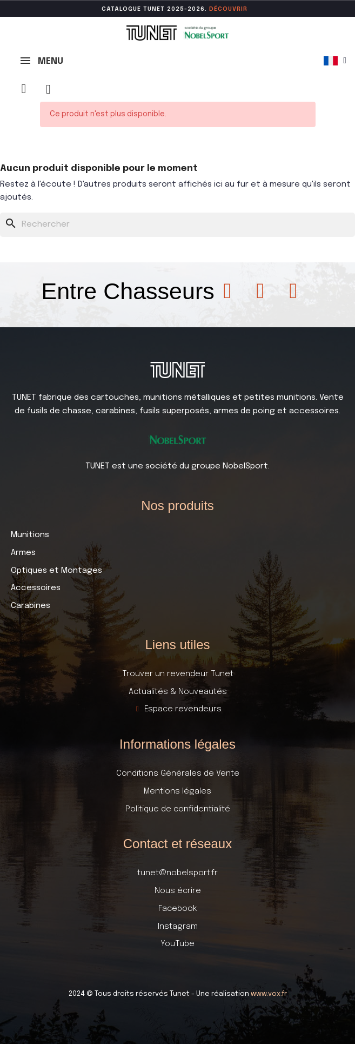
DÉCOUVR (225, 9)
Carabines (30, 606)
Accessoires (36, 588)
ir (244, 9)
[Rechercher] (177, 225)
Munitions (30, 535)
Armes (23, 553)
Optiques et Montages (56, 570)
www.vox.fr (269, 993)
